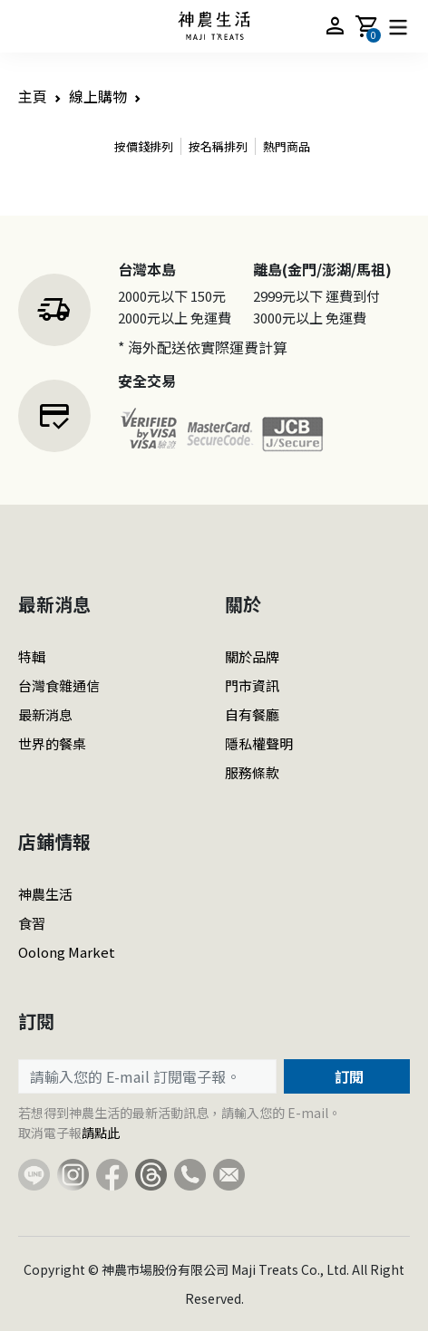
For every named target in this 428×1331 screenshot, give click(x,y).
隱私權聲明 (259, 743)
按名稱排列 (218, 146)
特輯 (31, 656)
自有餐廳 (252, 714)
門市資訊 (252, 685)
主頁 (32, 96)
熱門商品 (286, 146)
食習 (31, 922)
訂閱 (347, 1076)
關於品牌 (252, 656)
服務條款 (252, 772)
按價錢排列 (143, 146)
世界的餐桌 (52, 743)
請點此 (101, 1133)
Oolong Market (66, 951)
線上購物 (98, 96)
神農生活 (45, 893)
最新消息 (45, 714)
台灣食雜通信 (59, 685)
